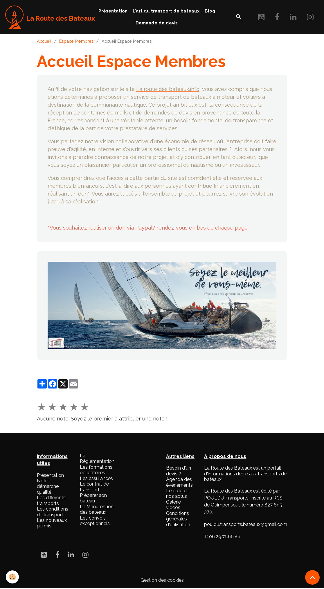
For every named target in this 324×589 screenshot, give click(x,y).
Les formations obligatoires (96, 469)
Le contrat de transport (94, 486)
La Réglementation (97, 458)
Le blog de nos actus (177, 493)
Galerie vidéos (173, 504)
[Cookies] (12, 576)
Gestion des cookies (162, 580)
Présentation (112, 11)
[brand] (44, 17)
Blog (210, 11)
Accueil (44, 41)
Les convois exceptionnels (95, 520)
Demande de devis (157, 23)
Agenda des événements (179, 482)
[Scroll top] (312, 577)
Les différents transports (51, 500)
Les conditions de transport (52, 511)
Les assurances (96, 478)
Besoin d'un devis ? (178, 470)
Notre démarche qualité (48, 486)
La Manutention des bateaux (97, 509)
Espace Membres (76, 41)
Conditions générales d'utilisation (178, 519)
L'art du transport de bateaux (166, 11)
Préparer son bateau (93, 498)
